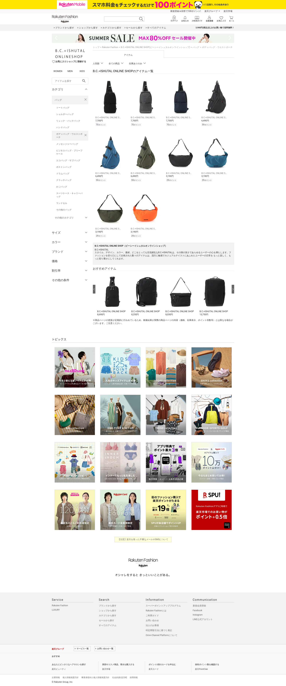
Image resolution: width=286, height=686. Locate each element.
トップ (96, 47)
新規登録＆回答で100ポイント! (185, 11)
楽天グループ (211, 11)
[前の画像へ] (94, 289)
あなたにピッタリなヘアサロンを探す (69, 664)
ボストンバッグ (64, 167)
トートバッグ (62, 107)
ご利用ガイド (152, 615)
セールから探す (106, 620)
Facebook (197, 610)
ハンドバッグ (62, 127)
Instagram (198, 615)
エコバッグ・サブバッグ (68, 160)
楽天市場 (228, 11)
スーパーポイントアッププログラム (163, 605)
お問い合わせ (152, 620)
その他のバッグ (64, 209)
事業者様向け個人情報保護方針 (95, 677)
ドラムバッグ (62, 173)
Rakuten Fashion (110, 47)
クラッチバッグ (64, 180)
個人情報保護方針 (71, 677)
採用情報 (134, 677)
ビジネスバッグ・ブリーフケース (69, 152)
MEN (70, 71)
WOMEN (57, 71)
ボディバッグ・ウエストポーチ (69, 136)
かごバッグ (61, 186)
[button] (112, 294)
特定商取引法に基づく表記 (159, 630)
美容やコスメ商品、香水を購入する (118, 664)
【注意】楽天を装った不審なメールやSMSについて (143, 539)
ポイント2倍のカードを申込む (162, 664)
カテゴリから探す (107, 615)
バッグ (58, 100)
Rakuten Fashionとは (156, 610)
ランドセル (61, 203)
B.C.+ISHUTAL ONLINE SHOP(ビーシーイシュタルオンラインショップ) (155, 47)
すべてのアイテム (107, 625)
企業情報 (56, 677)
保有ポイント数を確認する (207, 664)
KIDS (82, 71)
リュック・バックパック (68, 121)
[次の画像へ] (233, 289)
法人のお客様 (152, 625)
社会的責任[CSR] (119, 677)
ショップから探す (107, 610)
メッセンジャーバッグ (67, 144)
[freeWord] (70, 81)
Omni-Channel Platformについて (161, 635)
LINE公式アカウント (203, 619)
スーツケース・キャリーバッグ (69, 195)
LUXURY (56, 610)
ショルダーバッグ (65, 114)
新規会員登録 (199, 605)
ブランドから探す (107, 605)
